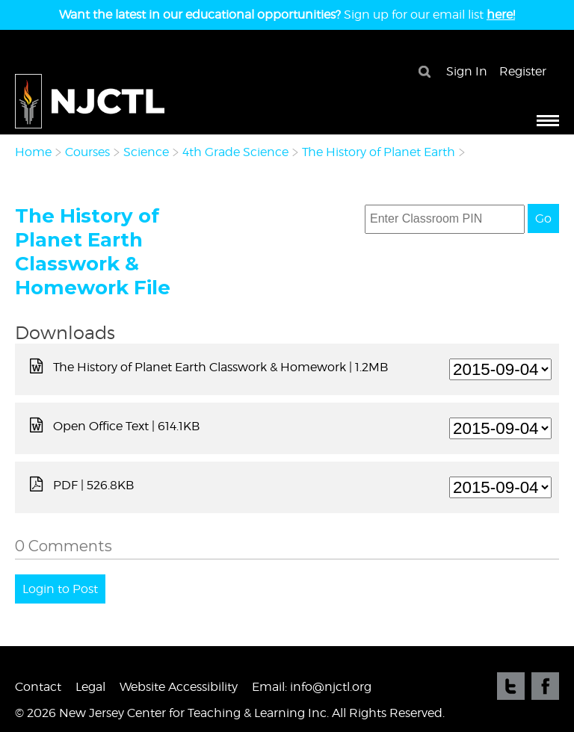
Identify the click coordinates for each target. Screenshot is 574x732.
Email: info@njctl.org (311, 687)
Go (543, 218)
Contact (38, 687)
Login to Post (60, 589)
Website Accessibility (179, 687)
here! (501, 14)
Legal (90, 687)
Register (522, 71)
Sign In (466, 71)
